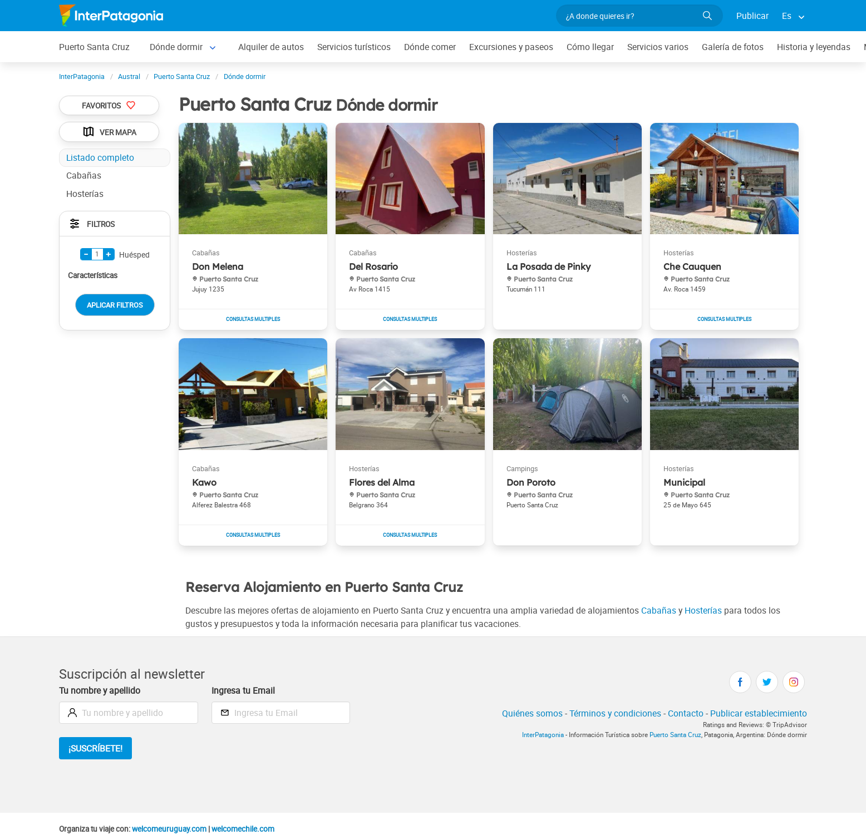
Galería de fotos (733, 47)
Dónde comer (430, 47)
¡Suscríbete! (95, 748)
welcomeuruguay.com (169, 829)
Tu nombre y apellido (99, 690)
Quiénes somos (532, 713)
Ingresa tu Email (243, 690)
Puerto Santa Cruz (94, 47)
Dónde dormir (176, 47)
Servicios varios (657, 47)
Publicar (752, 15)
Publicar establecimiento (758, 713)
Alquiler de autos (271, 47)
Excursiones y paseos (511, 47)
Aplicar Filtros (115, 305)
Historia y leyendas (813, 47)
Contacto (685, 713)
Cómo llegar (590, 47)
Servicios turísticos (354, 47)
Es (786, 15)
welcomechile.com (242, 829)
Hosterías (703, 610)
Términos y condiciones (615, 713)
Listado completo (100, 157)
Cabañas (658, 610)
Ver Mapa (109, 132)
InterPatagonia (543, 734)
